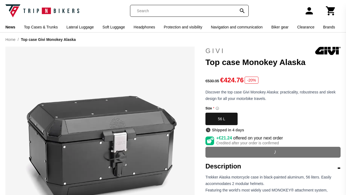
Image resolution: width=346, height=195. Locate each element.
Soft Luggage (113, 27)
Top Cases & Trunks (41, 27)
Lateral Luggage (80, 27)
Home (10, 39)
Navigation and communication (236, 27)
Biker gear (280, 27)
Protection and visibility (183, 27)
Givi (273, 51)
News (10, 27)
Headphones (144, 27)
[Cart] (330, 10)
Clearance (305, 27)
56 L (221, 119)
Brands (329, 27)
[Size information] (217, 108)
